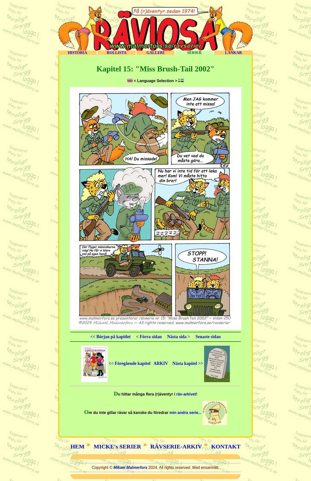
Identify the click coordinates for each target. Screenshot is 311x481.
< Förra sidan (149, 336)
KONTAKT (226, 446)
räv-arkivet (186, 394)
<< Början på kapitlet (110, 336)
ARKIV (161, 363)
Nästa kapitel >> (201, 363)
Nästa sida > (178, 336)
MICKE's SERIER (117, 446)
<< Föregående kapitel (116, 363)
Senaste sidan (208, 336)
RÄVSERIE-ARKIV (176, 446)
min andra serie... (197, 413)
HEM (77, 446)
